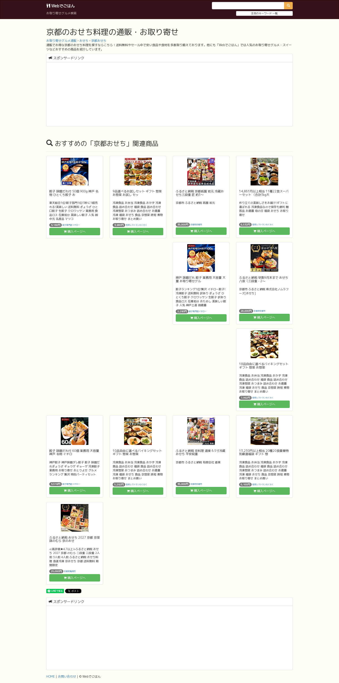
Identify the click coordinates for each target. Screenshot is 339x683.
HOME (50, 676)
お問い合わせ (67, 676)
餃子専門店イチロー (71, 225)
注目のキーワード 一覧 (264, 13)
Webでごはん (60, 6)
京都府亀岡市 (70, 571)
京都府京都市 (196, 224)
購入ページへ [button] (75, 231)
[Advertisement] (169, 94)
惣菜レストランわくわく (136, 225)
